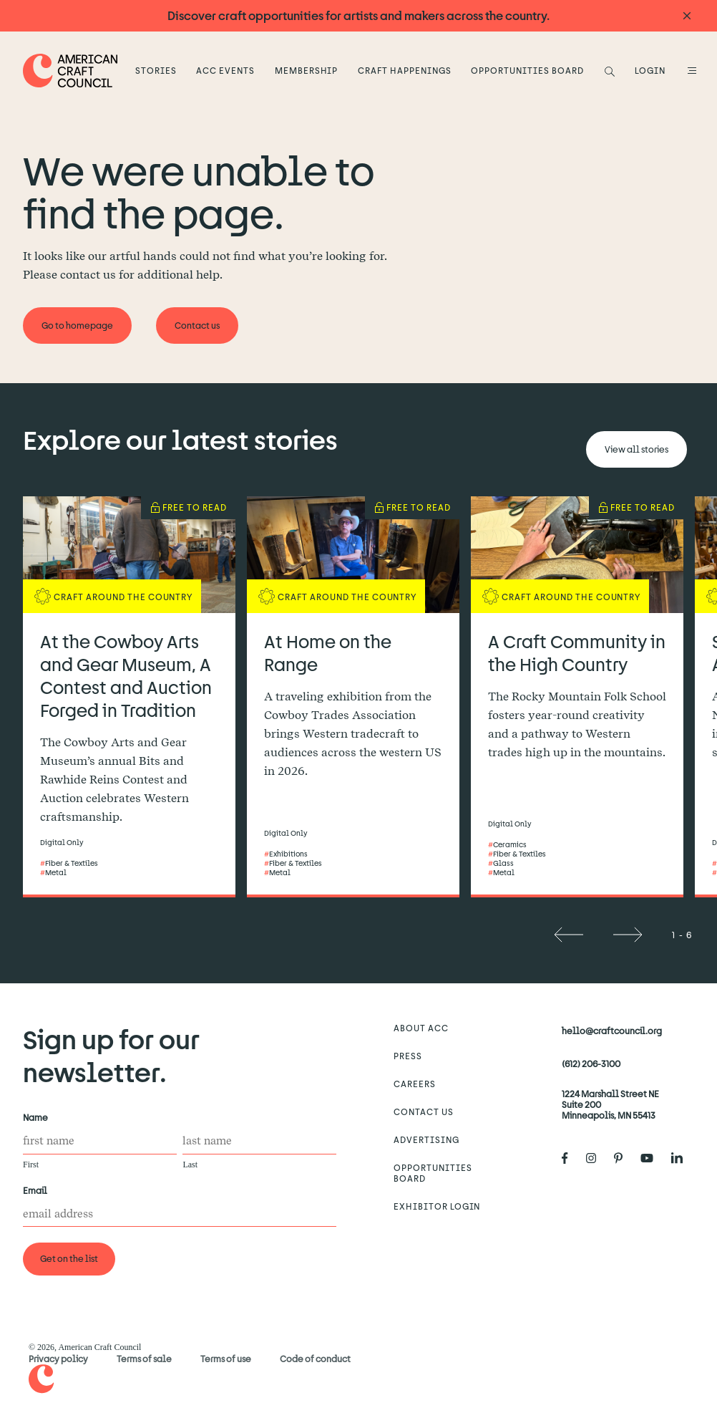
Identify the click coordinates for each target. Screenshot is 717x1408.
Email (38, 1191)
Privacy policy (58, 1359)
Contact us (424, 1111)
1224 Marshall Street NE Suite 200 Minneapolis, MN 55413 (610, 1104)
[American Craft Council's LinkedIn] (682, 1158)
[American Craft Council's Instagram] (597, 1158)
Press (408, 1056)
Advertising (426, 1139)
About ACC (421, 1028)
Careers (415, 1084)
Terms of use (225, 1359)
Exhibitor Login (437, 1206)
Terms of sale (144, 1359)
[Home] (70, 70)
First (31, 1164)
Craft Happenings (404, 70)
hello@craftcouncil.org (612, 1031)
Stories (156, 70)
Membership (306, 70)
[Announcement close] (687, 16)
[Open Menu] (690, 70)
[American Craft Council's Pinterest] (624, 1158)
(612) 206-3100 (591, 1064)
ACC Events (225, 70)
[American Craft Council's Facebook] (571, 1158)
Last (189, 1164)
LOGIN (650, 70)
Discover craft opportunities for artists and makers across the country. (358, 15)
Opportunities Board (527, 70)
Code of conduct (315, 1359)
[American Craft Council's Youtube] (652, 1158)
